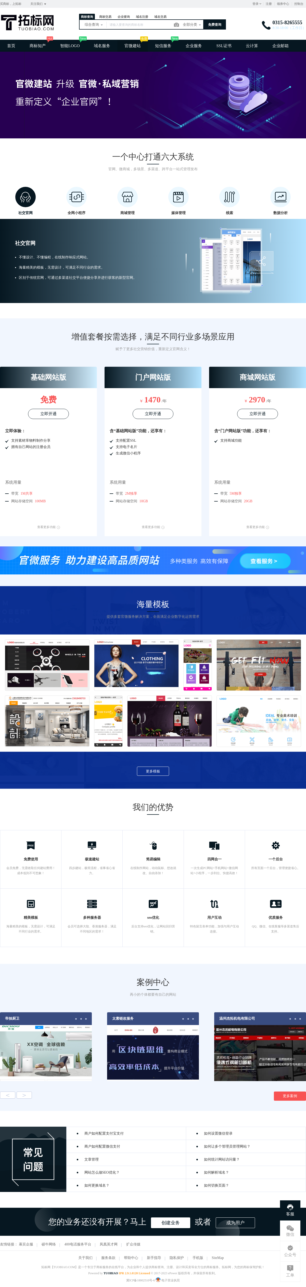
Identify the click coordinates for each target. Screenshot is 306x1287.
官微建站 (132, 46)
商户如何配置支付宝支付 (104, 1133)
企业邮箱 (280, 46)
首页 (11, 46)
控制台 (298, 4)
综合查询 (94, 25)
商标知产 (38, 46)
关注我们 (38, 4)
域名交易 (160, 17)
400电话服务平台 (78, 1244)
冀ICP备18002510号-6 (140, 1280)
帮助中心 (131, 1258)
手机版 (198, 1258)
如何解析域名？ (216, 1172)
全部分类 (192, 25)
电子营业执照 (168, 1280)
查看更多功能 (48, 527)
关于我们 (85, 1258)
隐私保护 (177, 1258)
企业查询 (124, 17)
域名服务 (102, 46)
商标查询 (87, 17)
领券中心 (283, 4)
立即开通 (48, 414)
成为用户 (235, 1222)
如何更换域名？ (96, 1185)
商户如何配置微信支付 (102, 1146)
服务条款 (108, 1258)
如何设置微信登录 (218, 1133)
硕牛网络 (49, 1244)
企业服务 (194, 46)
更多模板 (153, 771)
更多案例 (290, 1096)
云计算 (252, 46)
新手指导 (154, 1258)
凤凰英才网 (109, 1244)
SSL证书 (224, 46)
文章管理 (91, 1159)
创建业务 (170, 1222)
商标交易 (105, 17)
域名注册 (142, 17)
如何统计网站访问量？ (222, 1159)
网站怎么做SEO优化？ (102, 1172)
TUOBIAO (111, 1273)
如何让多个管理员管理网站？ (227, 1146)
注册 (269, 4)
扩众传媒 (133, 1244)
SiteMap (218, 1258)
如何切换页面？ (216, 1185)
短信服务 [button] (163, 46)
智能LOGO (70, 46)
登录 (255, 4)
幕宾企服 (26, 1244)
